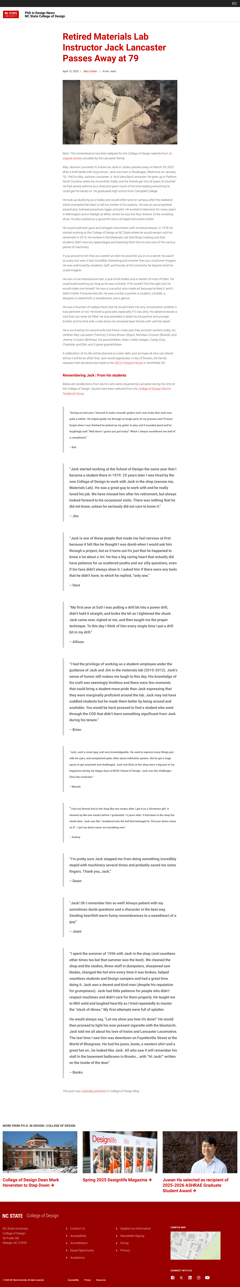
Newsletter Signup (132, 1236)
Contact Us (77, 1228)
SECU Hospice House (129, 363)
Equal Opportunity (82, 1250)
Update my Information (135, 1228)
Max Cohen (90, 71)
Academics (77, 1257)
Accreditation (79, 1243)
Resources (101, 1280)
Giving (124, 1243)
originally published (94, 1091)
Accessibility (78, 1236)
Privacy (125, 1250)
